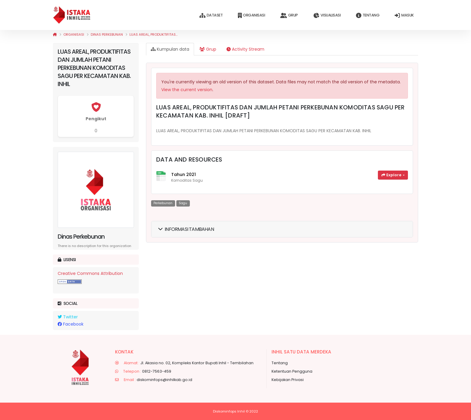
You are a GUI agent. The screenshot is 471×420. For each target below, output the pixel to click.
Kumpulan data (170, 49)
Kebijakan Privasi (288, 379)
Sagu (183, 203)
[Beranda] (55, 34)
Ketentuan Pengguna (292, 371)
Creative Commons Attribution (90, 273)
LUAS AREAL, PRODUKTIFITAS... (153, 34)
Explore (391, 174)
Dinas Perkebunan (107, 34)
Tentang (367, 15)
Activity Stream (245, 49)
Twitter (68, 317)
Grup (289, 15)
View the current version (186, 90)
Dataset (211, 15)
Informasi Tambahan (186, 229)
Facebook (71, 324)
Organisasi (251, 15)
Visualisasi (327, 15)
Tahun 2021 (183, 174)
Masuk (404, 15)
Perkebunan (162, 203)
